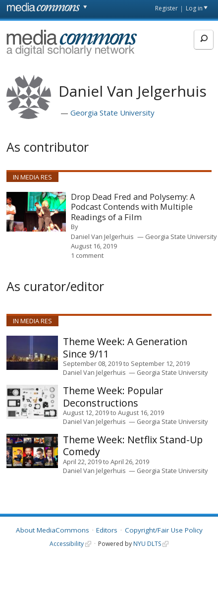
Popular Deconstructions (113, 396)
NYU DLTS (147, 543)
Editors (106, 530)
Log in (194, 8)
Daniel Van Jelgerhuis (102, 236)
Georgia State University (112, 113)
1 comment (87, 255)
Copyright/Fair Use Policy (164, 530)
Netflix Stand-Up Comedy (133, 445)
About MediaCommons (52, 530)
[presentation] (36, 212)
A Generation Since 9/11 (125, 347)
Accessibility (67, 543)
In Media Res (32, 177)
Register (166, 8)
